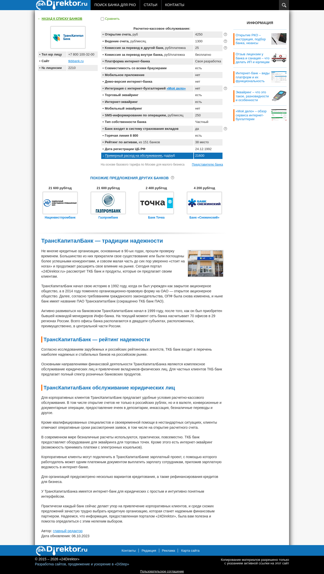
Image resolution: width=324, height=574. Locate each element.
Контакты (175, 5)
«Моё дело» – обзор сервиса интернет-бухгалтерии (251, 115)
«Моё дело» (176, 88)
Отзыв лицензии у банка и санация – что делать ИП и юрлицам (252, 58)
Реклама (168, 550)
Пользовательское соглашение (162, 571)
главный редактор (68, 531)
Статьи (150, 5)
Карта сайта (190, 550)
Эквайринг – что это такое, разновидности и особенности (252, 96)
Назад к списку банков (62, 19)
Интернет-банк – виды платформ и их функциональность (253, 77)
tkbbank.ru (76, 61)
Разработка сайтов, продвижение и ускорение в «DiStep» (82, 564)
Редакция (148, 550)
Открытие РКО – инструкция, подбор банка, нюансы (251, 39)
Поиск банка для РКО (115, 5)
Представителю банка (207, 164)
